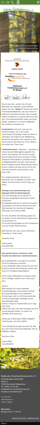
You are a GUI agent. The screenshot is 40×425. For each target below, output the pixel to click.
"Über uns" (31, 182)
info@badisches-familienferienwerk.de (15, 389)
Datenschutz (19, 418)
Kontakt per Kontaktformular (11, 392)
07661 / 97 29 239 (11, 387)
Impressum (33, 418)
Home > (4, 423)
